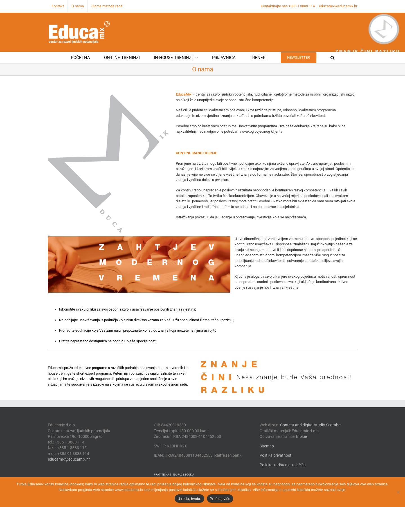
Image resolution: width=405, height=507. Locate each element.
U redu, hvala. (189, 499)
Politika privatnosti (276, 455)
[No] (398, 492)
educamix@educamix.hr (338, 6)
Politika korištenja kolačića (283, 465)
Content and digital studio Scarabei (310, 425)
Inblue (301, 436)
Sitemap (267, 446)
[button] (332, 57)
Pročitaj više (220, 499)
